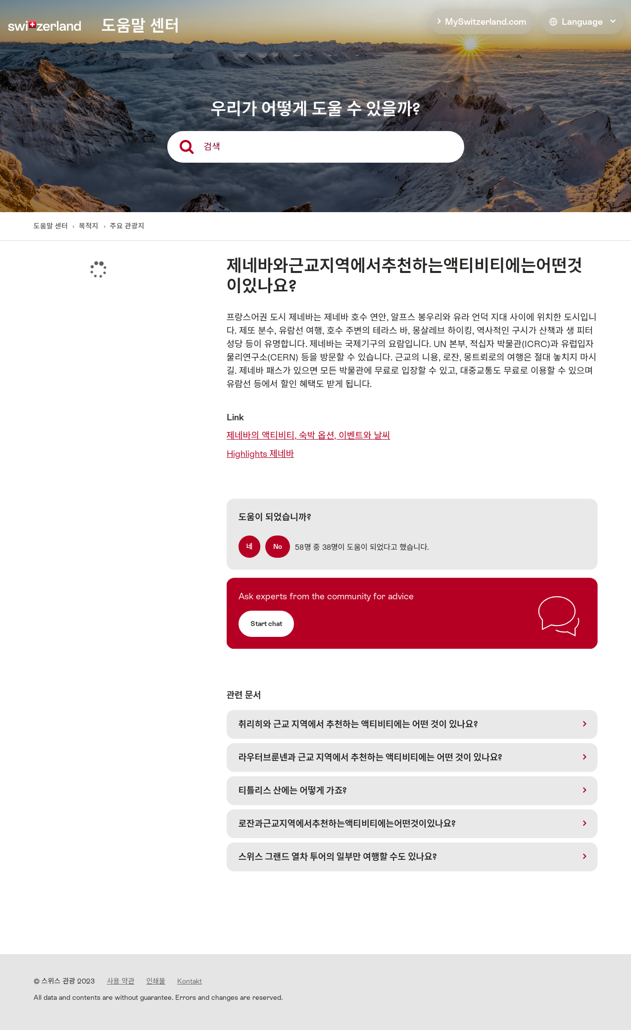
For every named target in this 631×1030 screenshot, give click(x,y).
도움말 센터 (52, 226)
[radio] (250, 547)
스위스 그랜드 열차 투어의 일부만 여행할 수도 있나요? (338, 856)
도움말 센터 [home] (140, 26)
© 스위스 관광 (64, 981)
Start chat (266, 623)
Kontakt (189, 981)
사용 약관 (121, 981)
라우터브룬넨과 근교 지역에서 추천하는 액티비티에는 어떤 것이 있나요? (371, 757)
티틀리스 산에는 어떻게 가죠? (293, 790)
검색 (212, 146)
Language (576, 21)
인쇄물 (155, 981)
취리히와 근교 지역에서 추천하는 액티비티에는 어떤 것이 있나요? (358, 724)
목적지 (88, 226)
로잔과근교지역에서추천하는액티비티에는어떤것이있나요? (347, 823)
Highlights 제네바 (260, 453)
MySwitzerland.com (485, 21)
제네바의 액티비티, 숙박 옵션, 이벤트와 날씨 (308, 435)
